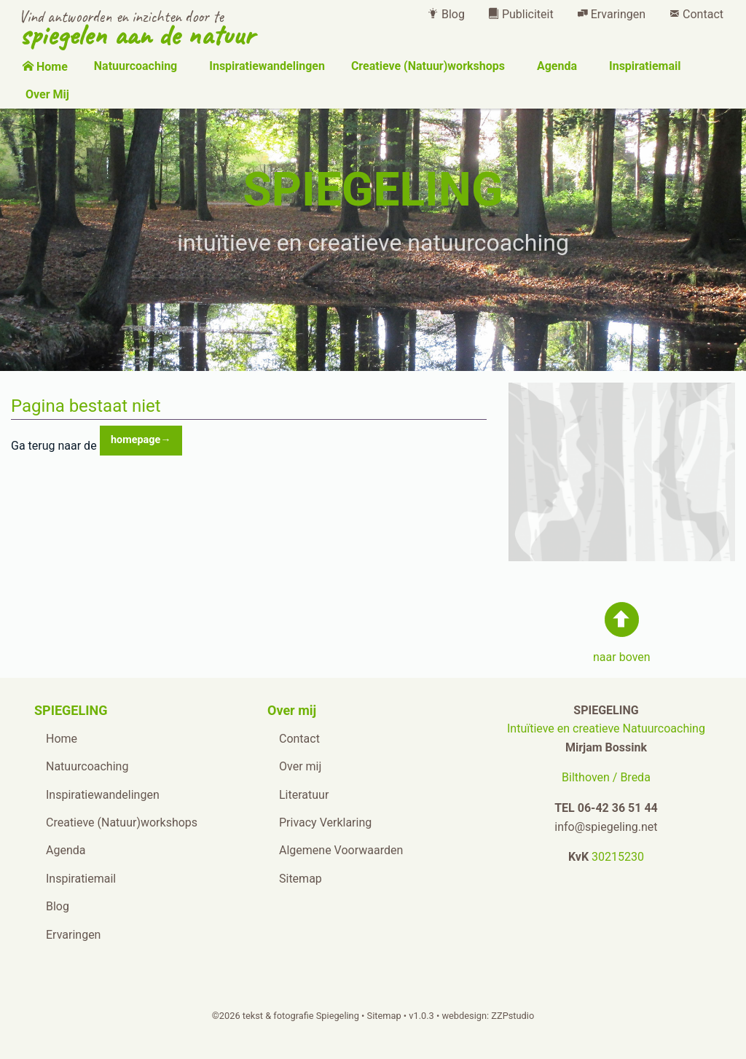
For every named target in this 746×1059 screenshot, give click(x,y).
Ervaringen (611, 14)
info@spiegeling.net (605, 827)
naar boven (622, 657)
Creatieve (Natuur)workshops (426, 66)
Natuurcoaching (134, 66)
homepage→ (141, 440)
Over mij (300, 766)
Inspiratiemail (643, 66)
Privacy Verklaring (325, 822)
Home (45, 67)
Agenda (555, 66)
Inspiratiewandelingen (265, 66)
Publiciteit (521, 14)
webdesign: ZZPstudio (487, 1015)
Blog (446, 14)
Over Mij (46, 94)
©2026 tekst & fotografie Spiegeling (285, 1015)
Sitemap (300, 879)
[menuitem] (446, 14)
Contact (696, 14)
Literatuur (304, 795)
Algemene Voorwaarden (341, 850)
